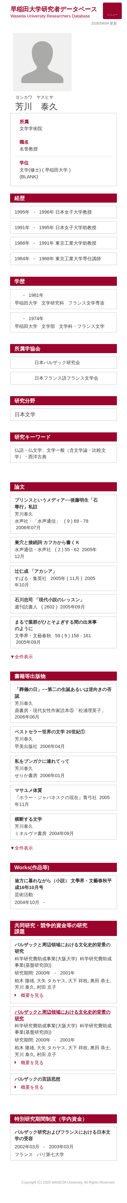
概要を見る (29, 995)
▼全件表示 (21, 656)
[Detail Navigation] (112, 11)
